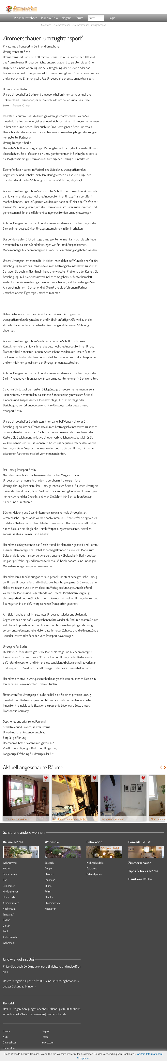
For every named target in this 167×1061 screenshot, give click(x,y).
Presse (45, 1036)
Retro (48, 891)
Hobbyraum (9, 908)
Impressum (47, 1042)
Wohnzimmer (10, 862)
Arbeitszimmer (11, 903)
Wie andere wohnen (25, 18)
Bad (5, 879)
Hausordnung (10, 1048)
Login (112, 18)
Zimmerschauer (61, 24)
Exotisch (49, 862)
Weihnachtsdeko (95, 862)
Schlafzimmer (10, 874)
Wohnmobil (9, 942)
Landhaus (50, 879)
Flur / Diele (9, 897)
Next (165, 767)
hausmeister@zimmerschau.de (48, 1014)
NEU (21, 841)
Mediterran (50, 908)
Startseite (46, 24)
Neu (149, 841)
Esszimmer (9, 885)
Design (48, 868)
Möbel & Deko (49, 18)
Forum (79, 18)
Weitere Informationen (149, 1054)
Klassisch (49, 874)
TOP (16, 841)
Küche (6, 868)
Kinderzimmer (10, 891)
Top (143, 841)
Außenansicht (10, 937)
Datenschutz (9, 1042)
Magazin (66, 18)
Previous (161, 767)
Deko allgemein (94, 874)
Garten (6, 925)
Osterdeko (91, 868)
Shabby (49, 897)
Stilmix (48, 885)
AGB (5, 1036)
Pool (5, 931)
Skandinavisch (52, 903)
